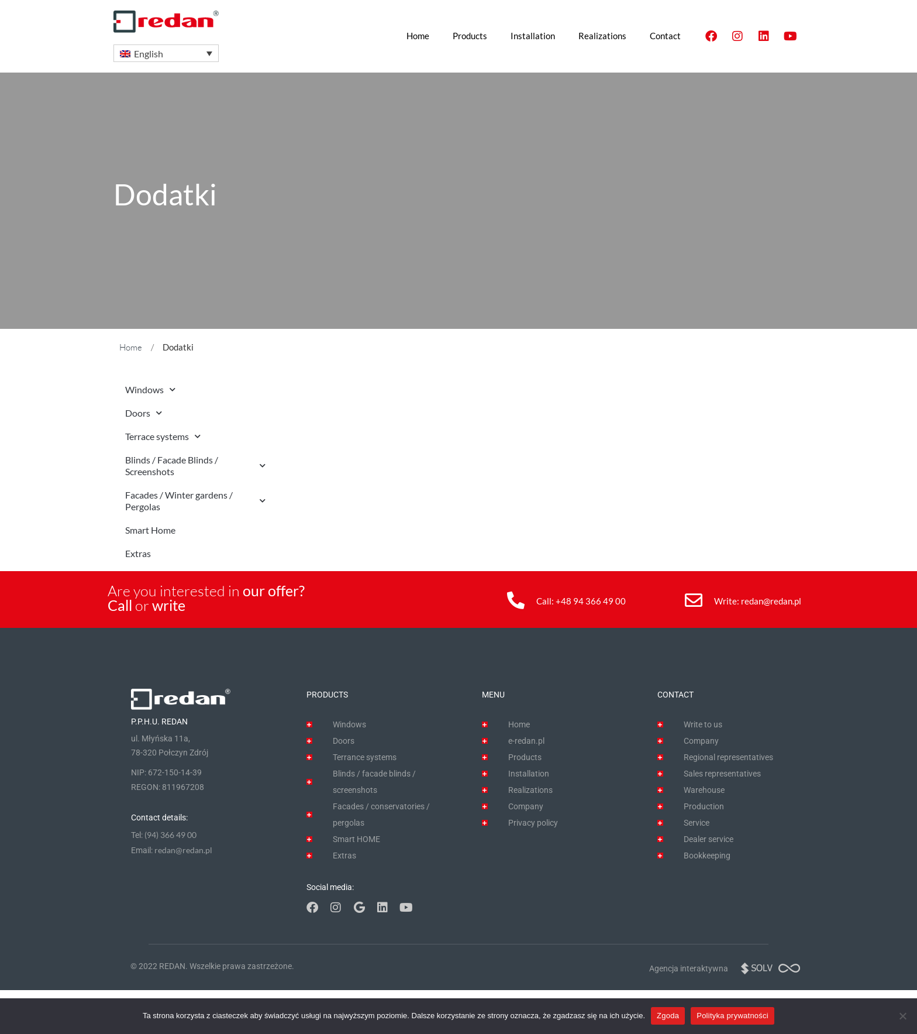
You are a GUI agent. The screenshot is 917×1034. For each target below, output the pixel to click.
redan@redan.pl (771, 601)
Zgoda (668, 1015)
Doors (143, 413)
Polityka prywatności (732, 1015)
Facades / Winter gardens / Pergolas (195, 500)
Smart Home (150, 529)
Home (130, 347)
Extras (138, 553)
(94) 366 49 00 (170, 835)
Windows (150, 389)
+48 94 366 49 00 (591, 601)
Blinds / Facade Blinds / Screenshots (195, 465)
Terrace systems (163, 436)
